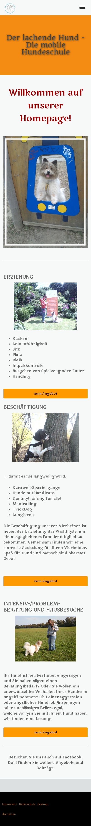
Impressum (9, 804)
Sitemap (43, 804)
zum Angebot (45, 393)
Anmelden (9, 814)
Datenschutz (27, 804)
